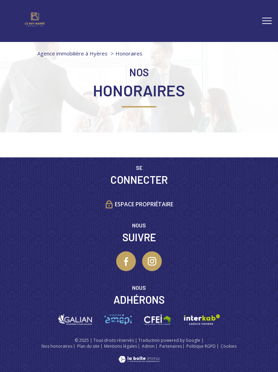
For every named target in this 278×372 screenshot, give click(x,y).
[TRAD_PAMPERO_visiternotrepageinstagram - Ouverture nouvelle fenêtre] (152, 261)
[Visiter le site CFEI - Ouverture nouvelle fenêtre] (158, 319)
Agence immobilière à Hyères (72, 53)
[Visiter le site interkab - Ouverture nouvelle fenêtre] (202, 319)
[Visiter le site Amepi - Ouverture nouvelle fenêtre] (118, 319)
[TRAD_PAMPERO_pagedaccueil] (35, 24)
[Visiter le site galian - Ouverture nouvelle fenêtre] (75, 319)
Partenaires (170, 346)
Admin (148, 346)
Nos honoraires (56, 346)
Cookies (229, 346)
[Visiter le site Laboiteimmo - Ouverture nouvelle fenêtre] (139, 360)
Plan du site (88, 346)
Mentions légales (120, 346)
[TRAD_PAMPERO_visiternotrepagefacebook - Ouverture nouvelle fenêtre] (126, 261)
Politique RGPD (201, 346)
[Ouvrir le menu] (267, 21)
